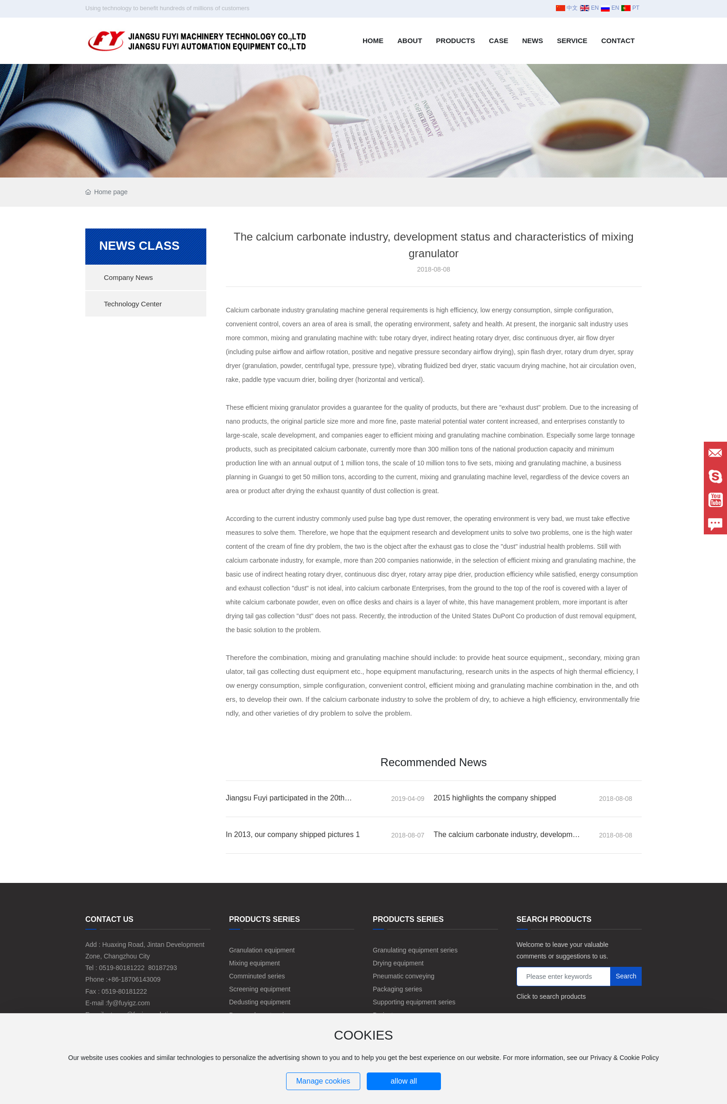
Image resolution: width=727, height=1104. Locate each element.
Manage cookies (323, 1081)
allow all (403, 1081)
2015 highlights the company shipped (495, 798)
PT (630, 8)
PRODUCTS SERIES (264, 919)
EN (589, 8)
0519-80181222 (122, 967)
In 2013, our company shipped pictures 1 (293, 834)
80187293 (162, 967)
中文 (567, 8)
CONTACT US (109, 919)
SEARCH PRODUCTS (554, 919)
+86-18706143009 (134, 979)
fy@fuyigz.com (128, 1003)
